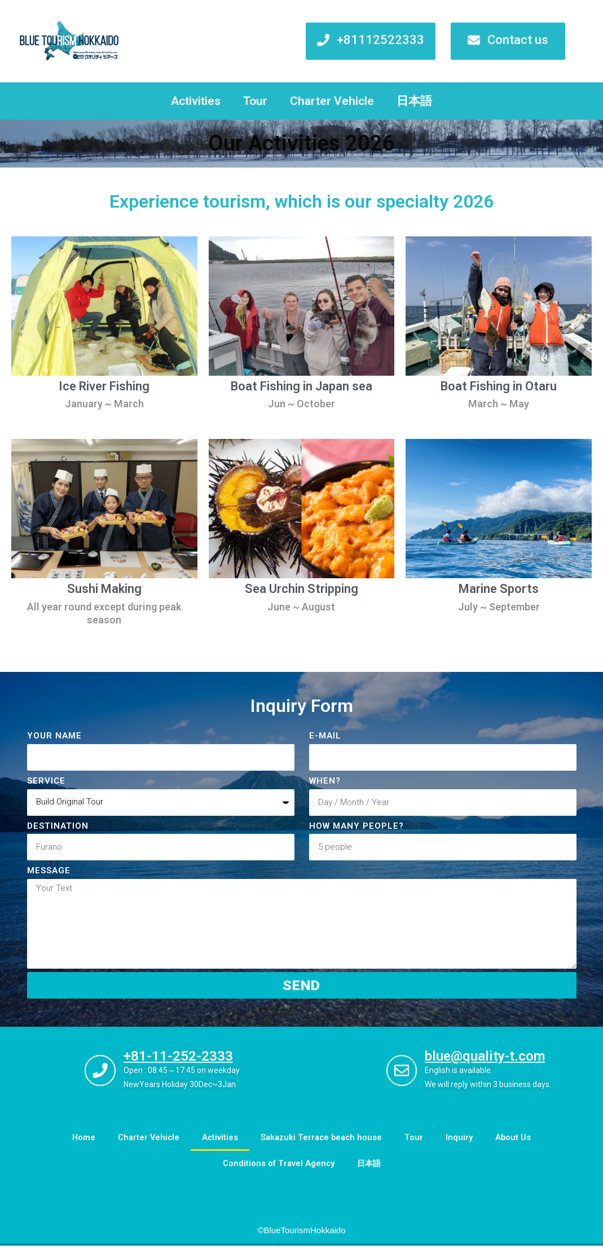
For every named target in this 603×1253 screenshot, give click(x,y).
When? (325, 781)
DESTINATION (58, 826)
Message (49, 870)
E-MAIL (325, 736)
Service (46, 781)
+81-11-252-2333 (183, 1063)
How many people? (356, 826)
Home (80, 1145)
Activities (196, 101)
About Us (517, 1145)
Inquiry (462, 1145)
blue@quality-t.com (490, 1063)
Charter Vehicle (332, 101)
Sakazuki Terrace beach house (322, 1145)
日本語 (414, 101)
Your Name (54, 736)
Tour (255, 101)
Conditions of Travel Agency (278, 1171)
